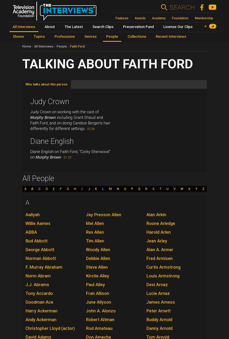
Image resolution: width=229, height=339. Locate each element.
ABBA (31, 232)
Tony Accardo (39, 293)
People (62, 46)
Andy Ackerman (40, 319)
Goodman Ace (39, 302)
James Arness (160, 302)
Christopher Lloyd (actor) (50, 328)
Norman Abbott (40, 258)
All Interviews (43, 46)
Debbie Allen (98, 258)
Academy (159, 18)
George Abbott (39, 249)
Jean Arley (156, 240)
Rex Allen (95, 232)
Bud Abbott (36, 240)
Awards (140, 18)
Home (26, 46)
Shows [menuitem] (18, 36)
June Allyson (98, 302)
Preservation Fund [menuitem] (138, 27)
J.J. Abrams (37, 284)
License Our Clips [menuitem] (178, 27)
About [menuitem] (50, 27)
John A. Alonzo (101, 310)
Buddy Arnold (159, 319)
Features (121, 18)
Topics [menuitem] (39, 36)
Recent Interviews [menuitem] (171, 36)
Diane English (52, 141)
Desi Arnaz (157, 284)
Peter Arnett (158, 310)
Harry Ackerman (41, 310)
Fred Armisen (159, 258)
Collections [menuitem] (137, 36)
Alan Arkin (156, 214)
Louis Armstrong (163, 275)
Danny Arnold (159, 328)
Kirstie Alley (97, 275)
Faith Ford (77, 46)
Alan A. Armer (159, 249)
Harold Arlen (158, 232)
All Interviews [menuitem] (24, 27)
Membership (204, 18)
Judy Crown (49, 101)
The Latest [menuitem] (73, 27)
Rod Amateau (99, 328)
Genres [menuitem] (90, 36)
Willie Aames (37, 223)
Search (182, 7)
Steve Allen (97, 267)
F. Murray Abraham (43, 267)
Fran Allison (97, 293)
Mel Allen (95, 223)
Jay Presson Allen (103, 214)
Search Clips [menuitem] (103, 27)
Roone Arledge (160, 223)
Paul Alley (95, 284)
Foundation (180, 18)
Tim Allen (95, 240)
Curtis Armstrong (163, 267)
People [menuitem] (112, 36)
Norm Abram (38, 275)
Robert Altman (100, 319)
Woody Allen (98, 249)
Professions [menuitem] (64, 36)
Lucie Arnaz (158, 293)
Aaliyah (32, 214)
